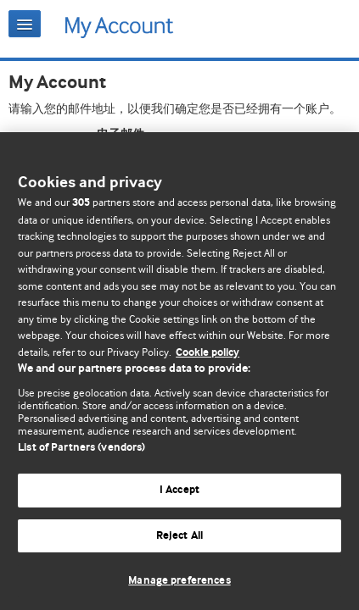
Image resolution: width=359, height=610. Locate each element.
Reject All (179, 536)
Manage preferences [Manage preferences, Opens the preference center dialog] (179, 580)
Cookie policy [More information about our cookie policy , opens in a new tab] (207, 353)
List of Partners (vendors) (81, 447)
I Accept (179, 490)
